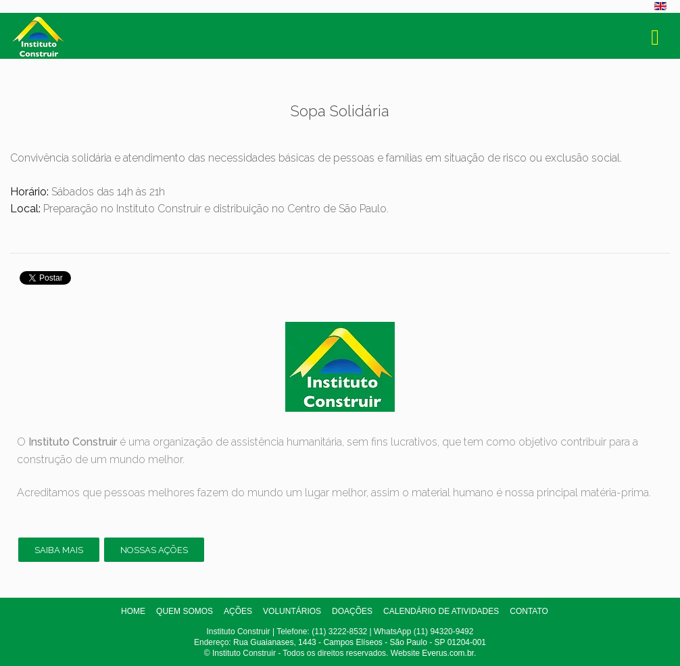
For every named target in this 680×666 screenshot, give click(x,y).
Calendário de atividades (441, 611)
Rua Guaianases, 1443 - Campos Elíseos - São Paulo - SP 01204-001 (359, 642)
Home (133, 611)
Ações (238, 611)
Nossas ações (154, 550)
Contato (529, 611)
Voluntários (292, 611)
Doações (352, 611)
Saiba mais (58, 550)
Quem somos (184, 611)
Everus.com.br (448, 653)
